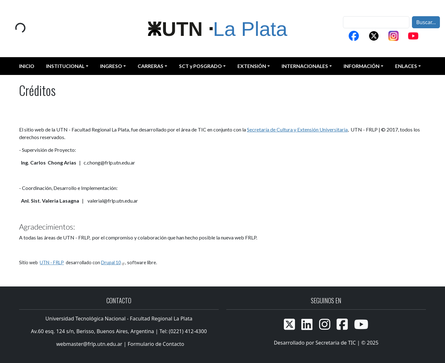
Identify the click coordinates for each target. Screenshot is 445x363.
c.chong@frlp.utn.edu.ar (109, 162)
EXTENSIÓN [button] (251, 66)
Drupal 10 (113, 262)
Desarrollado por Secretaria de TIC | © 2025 (326, 342)
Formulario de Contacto (156, 343)
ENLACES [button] (406, 66)
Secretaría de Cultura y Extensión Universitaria (297, 129)
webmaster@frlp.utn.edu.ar (88, 343)
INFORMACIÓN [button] (362, 66)
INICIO (26, 66)
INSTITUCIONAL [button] (65, 66)
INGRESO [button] (111, 66)
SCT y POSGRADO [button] (200, 66)
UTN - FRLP (52, 262)
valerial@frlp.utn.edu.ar (112, 201)
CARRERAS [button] (150, 66)
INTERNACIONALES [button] (305, 66)
